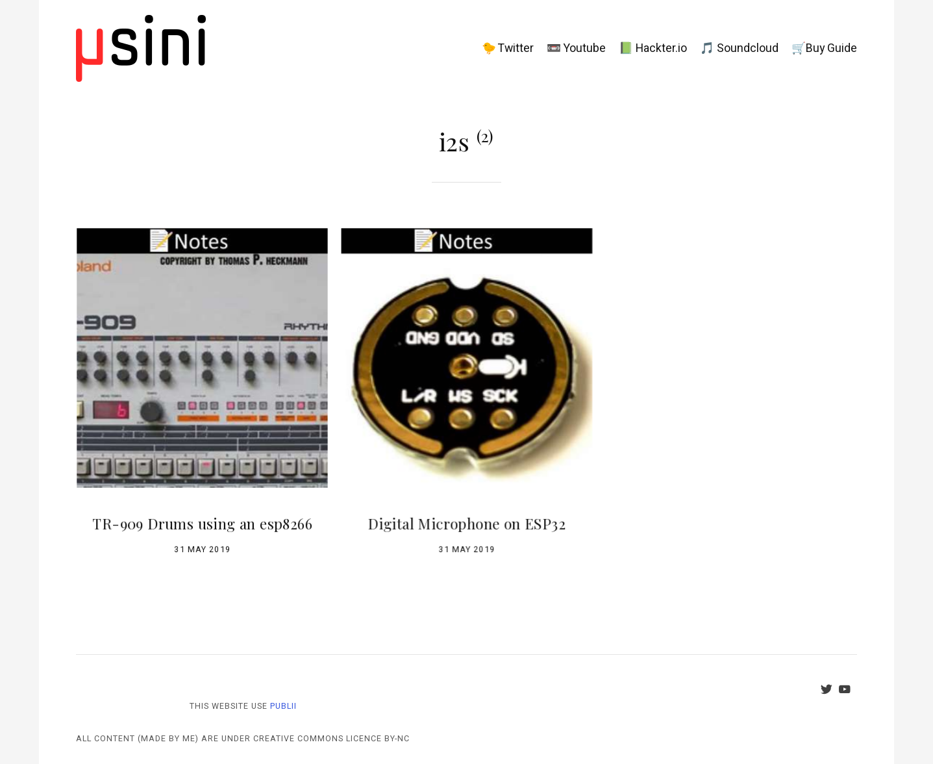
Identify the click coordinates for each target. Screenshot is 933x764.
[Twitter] (830, 691)
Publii (283, 706)
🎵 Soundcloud (739, 48)
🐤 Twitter (508, 48)
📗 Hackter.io (653, 48)
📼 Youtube (576, 48)
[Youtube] (848, 691)
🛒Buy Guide (824, 48)
